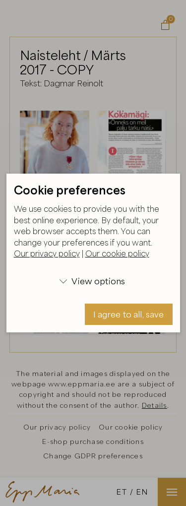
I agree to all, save (128, 314)
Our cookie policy (117, 253)
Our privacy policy (47, 253)
